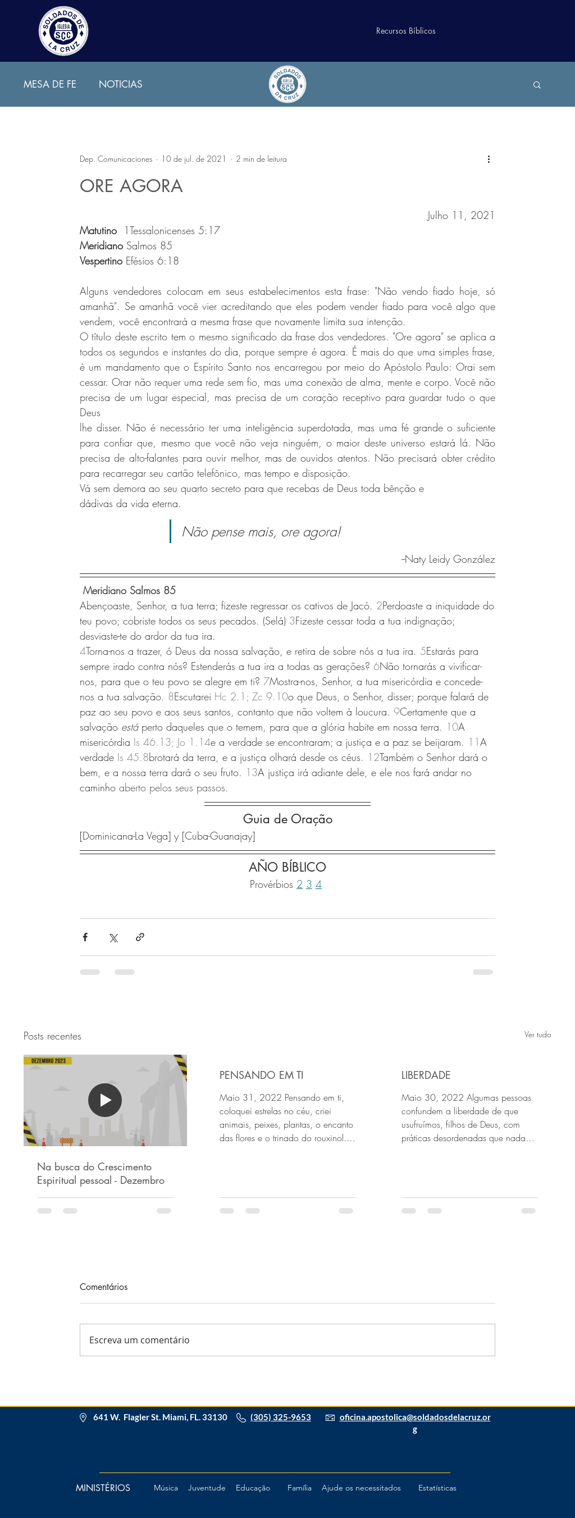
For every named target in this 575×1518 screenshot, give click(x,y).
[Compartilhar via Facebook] (85, 937)
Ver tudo (537, 1034)
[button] (537, 84)
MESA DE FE (50, 84)
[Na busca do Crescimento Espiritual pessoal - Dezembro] (105, 1100)
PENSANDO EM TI (261, 1075)
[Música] (165, 1488)
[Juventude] (206, 1488)
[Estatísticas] (437, 1488)
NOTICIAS (121, 84)
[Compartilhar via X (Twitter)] (112, 937)
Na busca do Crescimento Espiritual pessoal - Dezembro (101, 1173)
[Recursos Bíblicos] (406, 31)
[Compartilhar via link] (140, 937)
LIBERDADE (426, 1075)
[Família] (299, 1488)
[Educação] (252, 1488)
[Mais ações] (488, 158)
